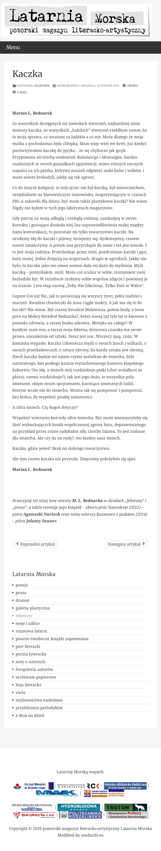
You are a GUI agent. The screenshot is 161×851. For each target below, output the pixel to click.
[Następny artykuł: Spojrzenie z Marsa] (127, 544)
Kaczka (27, 74)
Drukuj (130, 85)
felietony (41, 85)
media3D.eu (92, 835)
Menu (13, 47)
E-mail (19, 92)
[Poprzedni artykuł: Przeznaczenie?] (35, 544)
